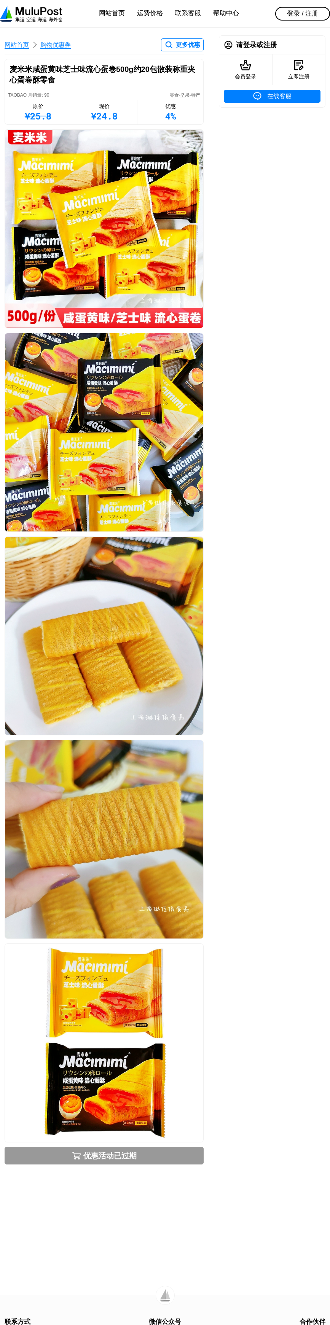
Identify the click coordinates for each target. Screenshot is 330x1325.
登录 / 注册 (302, 13)
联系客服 (188, 13)
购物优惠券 (55, 44)
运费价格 (150, 13)
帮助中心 (226, 13)
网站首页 (112, 13)
